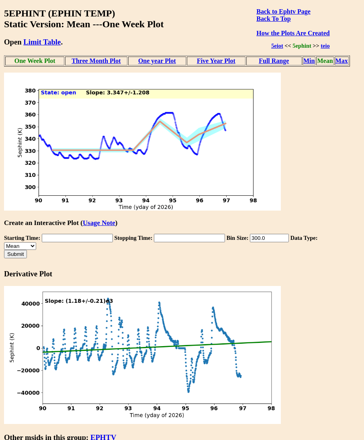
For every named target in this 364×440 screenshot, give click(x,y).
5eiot (277, 46)
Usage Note (99, 223)
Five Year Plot (216, 60)
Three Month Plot (96, 60)
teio (325, 46)
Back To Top (273, 18)
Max (341, 60)
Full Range (274, 60)
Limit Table (42, 42)
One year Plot (157, 60)
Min (309, 60)
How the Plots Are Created (292, 33)
